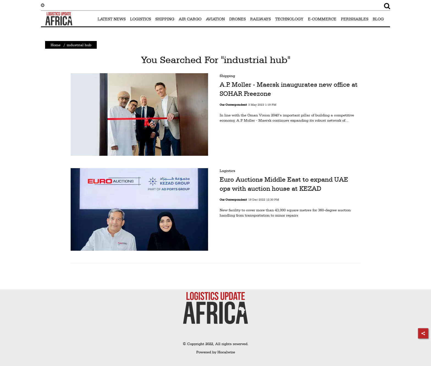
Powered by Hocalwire (215, 352)
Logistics (227, 170)
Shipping (227, 75)
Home (55, 45)
